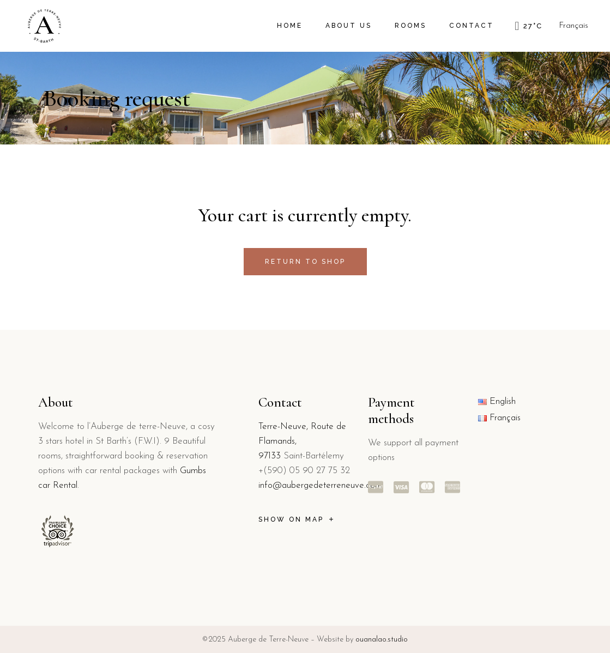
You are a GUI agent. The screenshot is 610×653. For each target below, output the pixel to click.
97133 (269, 456)
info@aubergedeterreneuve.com (320, 485)
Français (573, 26)
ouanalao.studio (381, 640)
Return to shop (305, 261)
